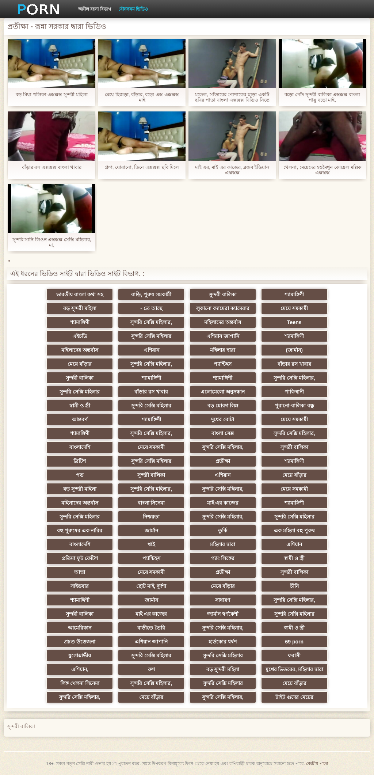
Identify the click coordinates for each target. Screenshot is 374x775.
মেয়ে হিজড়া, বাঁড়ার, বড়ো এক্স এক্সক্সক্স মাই (142, 97)
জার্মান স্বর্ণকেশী (222, 614)
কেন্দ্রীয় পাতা (317, 763)
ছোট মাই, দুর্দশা (151, 586)
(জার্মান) (294, 350)
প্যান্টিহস (223, 364)
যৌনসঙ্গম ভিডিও (133, 9)
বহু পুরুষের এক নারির (80, 530)
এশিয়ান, (79, 669)
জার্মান (151, 530)
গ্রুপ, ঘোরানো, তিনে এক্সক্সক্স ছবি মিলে (142, 167)
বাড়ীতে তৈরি (151, 628)
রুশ (151, 669)
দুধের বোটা (222, 419)
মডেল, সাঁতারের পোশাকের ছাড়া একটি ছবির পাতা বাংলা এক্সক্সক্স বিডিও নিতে (232, 97)
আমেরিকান (79, 628)
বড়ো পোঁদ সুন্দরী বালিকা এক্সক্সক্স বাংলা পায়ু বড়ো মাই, (322, 97)
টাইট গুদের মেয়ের (294, 697)
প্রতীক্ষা (222, 461)
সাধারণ (222, 600)
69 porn (294, 642)
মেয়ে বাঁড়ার (80, 364)
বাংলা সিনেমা (151, 503)
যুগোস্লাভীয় (79, 655)
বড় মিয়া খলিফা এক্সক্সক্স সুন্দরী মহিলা (51, 94)
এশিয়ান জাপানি (222, 336)
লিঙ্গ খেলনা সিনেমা (79, 683)
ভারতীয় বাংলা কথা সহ (79, 294)
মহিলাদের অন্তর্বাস (222, 322)
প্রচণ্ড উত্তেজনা (79, 642)
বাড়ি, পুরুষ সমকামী (151, 294)
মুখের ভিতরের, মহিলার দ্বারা (295, 669)
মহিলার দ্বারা (222, 350)
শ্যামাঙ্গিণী (294, 294)
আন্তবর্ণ (79, 419)
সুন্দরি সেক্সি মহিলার (151, 336)
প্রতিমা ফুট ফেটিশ (80, 558)
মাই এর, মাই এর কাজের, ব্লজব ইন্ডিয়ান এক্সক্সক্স (232, 169)
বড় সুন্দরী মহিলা (79, 308)
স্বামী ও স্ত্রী (79, 406)
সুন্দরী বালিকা (223, 294)
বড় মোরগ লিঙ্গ (222, 406)
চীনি (294, 586)
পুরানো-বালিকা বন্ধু (294, 406)
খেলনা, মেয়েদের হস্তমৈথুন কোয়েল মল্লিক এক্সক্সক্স (322, 169)
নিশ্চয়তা (151, 517)
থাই (151, 544)
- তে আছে (151, 308)
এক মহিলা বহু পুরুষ (294, 530)
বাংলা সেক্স (222, 433)
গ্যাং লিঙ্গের (222, 558)
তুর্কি (222, 530)
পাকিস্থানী (294, 392)
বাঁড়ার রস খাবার (294, 364)
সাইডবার (79, 586)
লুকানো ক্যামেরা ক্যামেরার (222, 308)
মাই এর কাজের (223, 503)
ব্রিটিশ (79, 461)
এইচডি (79, 336)
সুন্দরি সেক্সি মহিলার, (151, 322)
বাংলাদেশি (79, 447)
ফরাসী (294, 655)
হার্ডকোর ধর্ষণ (223, 642)
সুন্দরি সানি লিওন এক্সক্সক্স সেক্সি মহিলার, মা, (51, 242)
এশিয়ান (151, 350)
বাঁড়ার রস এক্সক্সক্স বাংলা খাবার (51, 167)
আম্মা (79, 572)
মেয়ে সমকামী (294, 308)
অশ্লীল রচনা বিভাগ (94, 9)
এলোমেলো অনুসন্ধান (223, 392)
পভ (79, 475)
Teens (294, 322)
